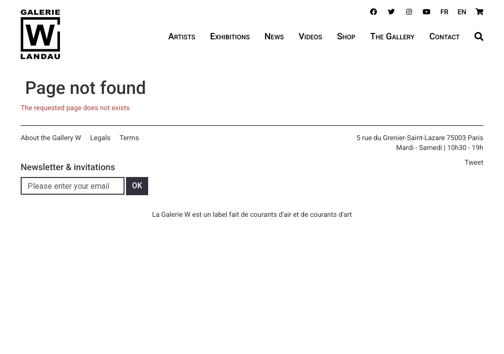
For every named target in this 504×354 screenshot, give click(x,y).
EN (462, 12)
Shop (346, 36)
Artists (181, 36)
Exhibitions (230, 36)
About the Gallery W (51, 138)
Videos (310, 36)
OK (137, 185)
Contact (444, 36)
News (274, 36)
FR (445, 12)
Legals (100, 138)
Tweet (474, 163)
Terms (129, 138)
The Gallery (392, 36)
